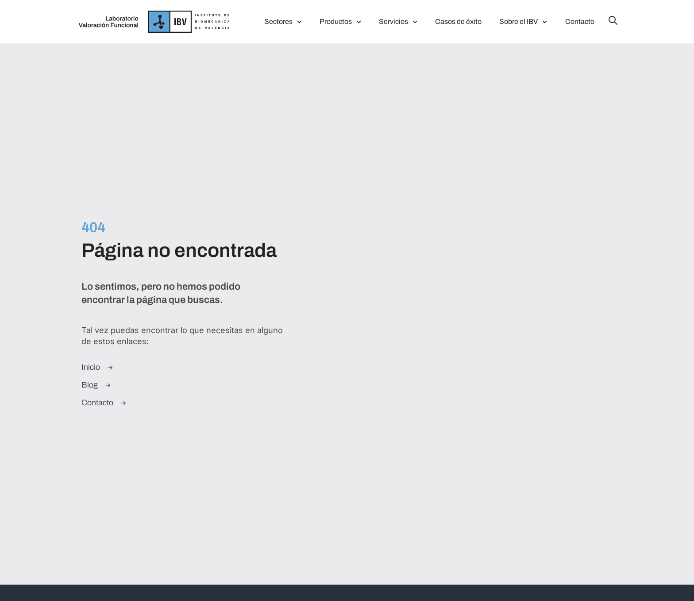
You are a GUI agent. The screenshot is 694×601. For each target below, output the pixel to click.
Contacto (579, 21)
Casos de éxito (458, 21)
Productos (340, 22)
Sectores (283, 22)
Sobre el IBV (523, 22)
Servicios (398, 22)
